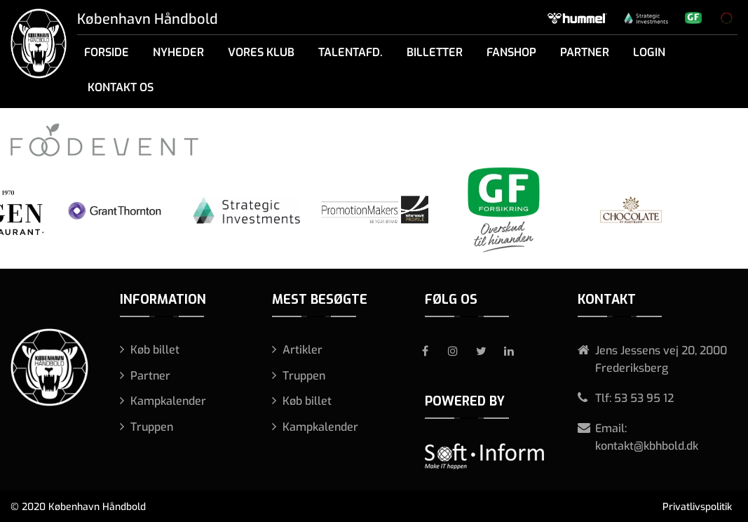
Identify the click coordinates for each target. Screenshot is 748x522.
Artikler (302, 349)
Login (649, 52)
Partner (584, 52)
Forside (106, 52)
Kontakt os (121, 87)
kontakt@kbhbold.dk (646, 446)
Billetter (435, 52)
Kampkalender (168, 401)
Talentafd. (350, 52)
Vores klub (261, 52)
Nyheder (178, 52)
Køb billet (154, 349)
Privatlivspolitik (697, 507)
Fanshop (511, 52)
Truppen (151, 427)
